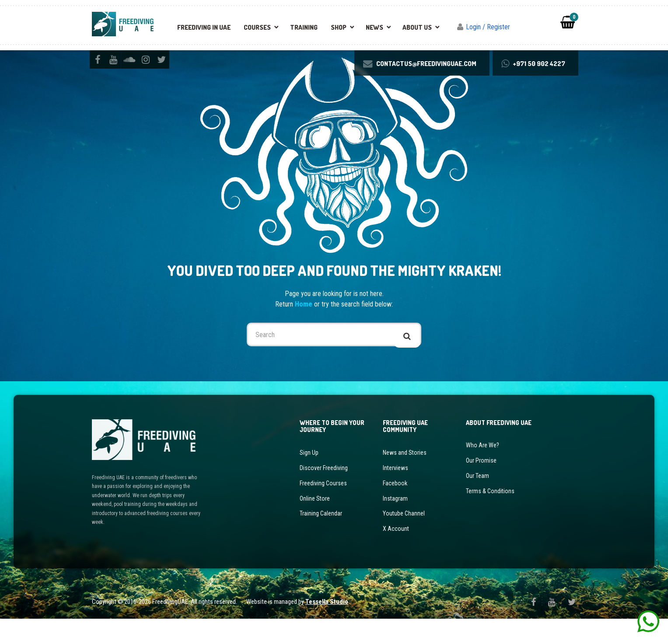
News (374, 27)
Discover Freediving (324, 491)
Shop (338, 27)
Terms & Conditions (490, 512)
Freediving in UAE (204, 27)
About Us (417, 27)
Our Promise (481, 484)
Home (304, 328)
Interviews (395, 491)
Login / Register (488, 27)
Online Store (315, 519)
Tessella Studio (326, 623)
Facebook (395, 505)
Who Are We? (482, 470)
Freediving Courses (323, 505)
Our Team (477, 498)
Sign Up (309, 477)
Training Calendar (321, 533)
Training (304, 27)
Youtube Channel (404, 533)
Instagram (395, 519)
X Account (396, 547)
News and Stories (405, 477)
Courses (257, 27)
